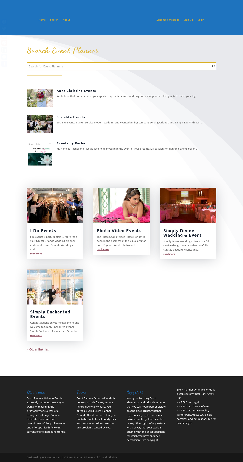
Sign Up (188, 20)
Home (42, 20)
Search (54, 20)
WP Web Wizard (51, 457)
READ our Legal (190, 402)
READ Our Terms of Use (195, 406)
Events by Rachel (72, 143)
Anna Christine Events (76, 91)
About (66, 20)
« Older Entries (38, 349)
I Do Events (43, 230)
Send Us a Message (168, 20)
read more (36, 253)
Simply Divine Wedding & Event (182, 233)
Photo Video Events (119, 230)
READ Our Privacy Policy (195, 410)
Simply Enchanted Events (50, 314)
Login (201, 20)
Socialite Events (71, 117)
